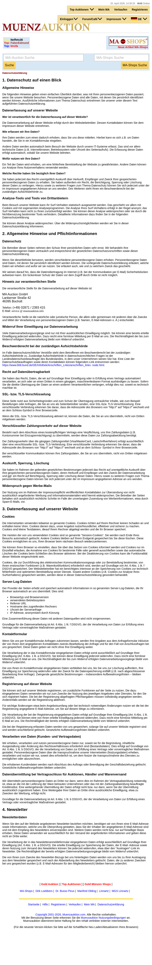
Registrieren (140, 9)
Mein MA (104, 9)
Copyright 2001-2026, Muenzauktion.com (60, 914)
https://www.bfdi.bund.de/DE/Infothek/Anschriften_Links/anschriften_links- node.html (53, 365)
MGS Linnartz (120, 891)
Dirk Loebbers (44, 891)
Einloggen (69, 19)
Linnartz (104, 891)
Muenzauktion (89, 917)
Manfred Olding (86, 891)
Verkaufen (120, 9)
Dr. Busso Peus (65, 891)
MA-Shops (26, 891)
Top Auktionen (82, 9)
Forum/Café (92, 19)
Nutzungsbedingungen (112, 917)
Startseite (33, 904)
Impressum (116, 19)
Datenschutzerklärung (111, 904)
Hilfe (45, 904)
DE (139, 19)
